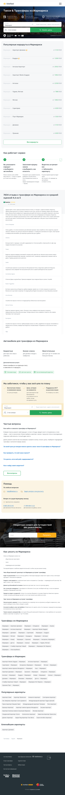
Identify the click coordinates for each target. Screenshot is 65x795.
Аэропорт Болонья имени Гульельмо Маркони (16, 711)
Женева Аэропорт (38, 711)
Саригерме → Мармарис (9, 665)
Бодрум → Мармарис (24, 675)
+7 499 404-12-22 (29, 506)
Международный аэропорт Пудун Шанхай (41, 700)
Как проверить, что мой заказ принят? (16, 453)
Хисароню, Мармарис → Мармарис (30, 665)
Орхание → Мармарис (31, 672)
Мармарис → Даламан (9, 632)
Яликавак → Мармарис (25, 678)
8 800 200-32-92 (8, 506)
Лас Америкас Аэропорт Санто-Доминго (14, 700)
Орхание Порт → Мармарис (10, 685)
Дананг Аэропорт (7, 717)
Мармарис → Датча (8, 643)
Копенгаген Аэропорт (28, 714)
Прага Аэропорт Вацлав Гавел (11, 704)
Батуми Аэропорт (46, 707)
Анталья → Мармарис (9, 675)
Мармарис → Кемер (8, 639)
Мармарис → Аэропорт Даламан (12, 626)
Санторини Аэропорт (49, 697)
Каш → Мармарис (40, 668)
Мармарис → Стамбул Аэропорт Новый (14, 646)
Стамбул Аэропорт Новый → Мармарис (14, 682)
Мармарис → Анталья (41, 636)
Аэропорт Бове (6, 697)
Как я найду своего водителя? (13, 465)
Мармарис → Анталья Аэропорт (12, 629)
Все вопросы (12, 473)
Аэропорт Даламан (8, 729)
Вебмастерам (21, 765)
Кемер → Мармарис (39, 675)
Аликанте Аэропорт (34, 697)
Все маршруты (32, 142)
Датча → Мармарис (41, 678)
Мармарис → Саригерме (26, 632)
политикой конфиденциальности (36, 542)
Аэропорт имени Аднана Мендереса (27, 707)
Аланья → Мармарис (54, 675)
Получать (47, 535)
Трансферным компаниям (24, 756)
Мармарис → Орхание (24, 639)
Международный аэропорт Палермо (34, 704)
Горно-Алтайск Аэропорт (44, 717)
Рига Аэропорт (51, 704)
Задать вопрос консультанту (34, 491)
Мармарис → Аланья (23, 643)
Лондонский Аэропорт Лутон (11, 714)
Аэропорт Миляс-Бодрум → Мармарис (13, 661)
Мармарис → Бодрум (42, 632)
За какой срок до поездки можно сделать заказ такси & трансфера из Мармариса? (31, 446)
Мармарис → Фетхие (8, 636)
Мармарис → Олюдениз (32, 626)
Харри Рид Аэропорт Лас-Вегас (24, 717)
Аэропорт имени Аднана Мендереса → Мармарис (17, 668)
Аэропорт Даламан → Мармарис (12, 672)
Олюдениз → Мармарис (48, 672)
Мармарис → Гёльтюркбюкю (11, 649)
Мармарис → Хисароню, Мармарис (44, 639)
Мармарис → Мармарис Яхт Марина (40, 646)
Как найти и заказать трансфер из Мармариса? (19, 428)
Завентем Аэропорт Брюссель (47, 714)
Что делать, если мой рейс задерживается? (18, 459)
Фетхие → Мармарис (50, 665)
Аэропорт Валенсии (20, 697)
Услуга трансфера (8, 761)
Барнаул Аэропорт (7, 707)
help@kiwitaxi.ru (12, 491)
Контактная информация (10, 769)
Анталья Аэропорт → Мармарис (37, 661)
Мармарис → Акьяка (48, 626)
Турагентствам (22, 761)
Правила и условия (35, 789)
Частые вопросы (7, 765)
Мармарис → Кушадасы (25, 636)
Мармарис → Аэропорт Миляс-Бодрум (35, 629)
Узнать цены (46, 30)
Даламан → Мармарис (9, 678)
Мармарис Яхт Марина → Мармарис (40, 682)
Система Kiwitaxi (7, 756)
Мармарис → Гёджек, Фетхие (41, 643)
